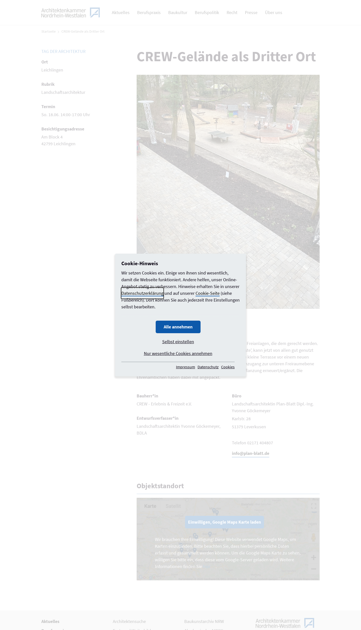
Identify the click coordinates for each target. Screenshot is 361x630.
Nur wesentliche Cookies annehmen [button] (178, 353)
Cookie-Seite (208, 293)
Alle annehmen (178, 327)
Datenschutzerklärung (142, 293)
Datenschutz (208, 366)
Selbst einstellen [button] (178, 341)
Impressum (185, 366)
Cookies (228, 366)
